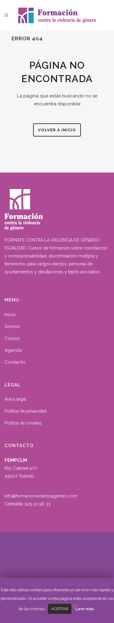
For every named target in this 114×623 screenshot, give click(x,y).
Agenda (13, 350)
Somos (12, 326)
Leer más (84, 608)
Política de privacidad (26, 411)
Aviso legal (15, 399)
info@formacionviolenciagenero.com (41, 496)
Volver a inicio (57, 130)
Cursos (12, 338)
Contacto (15, 362)
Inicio (10, 314)
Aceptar (59, 609)
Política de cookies (23, 423)
